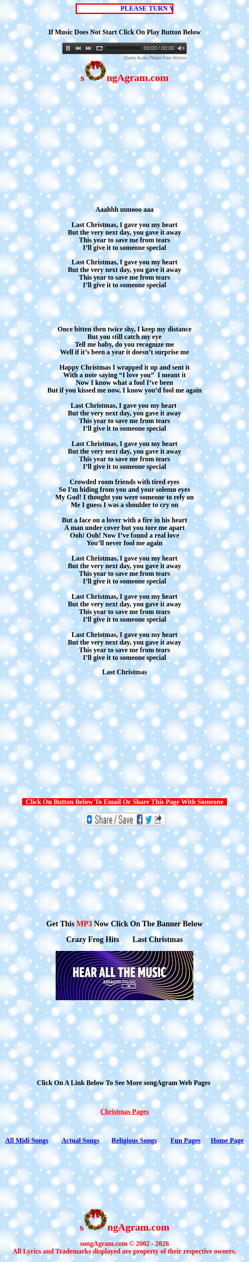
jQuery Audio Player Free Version (155, 58)
